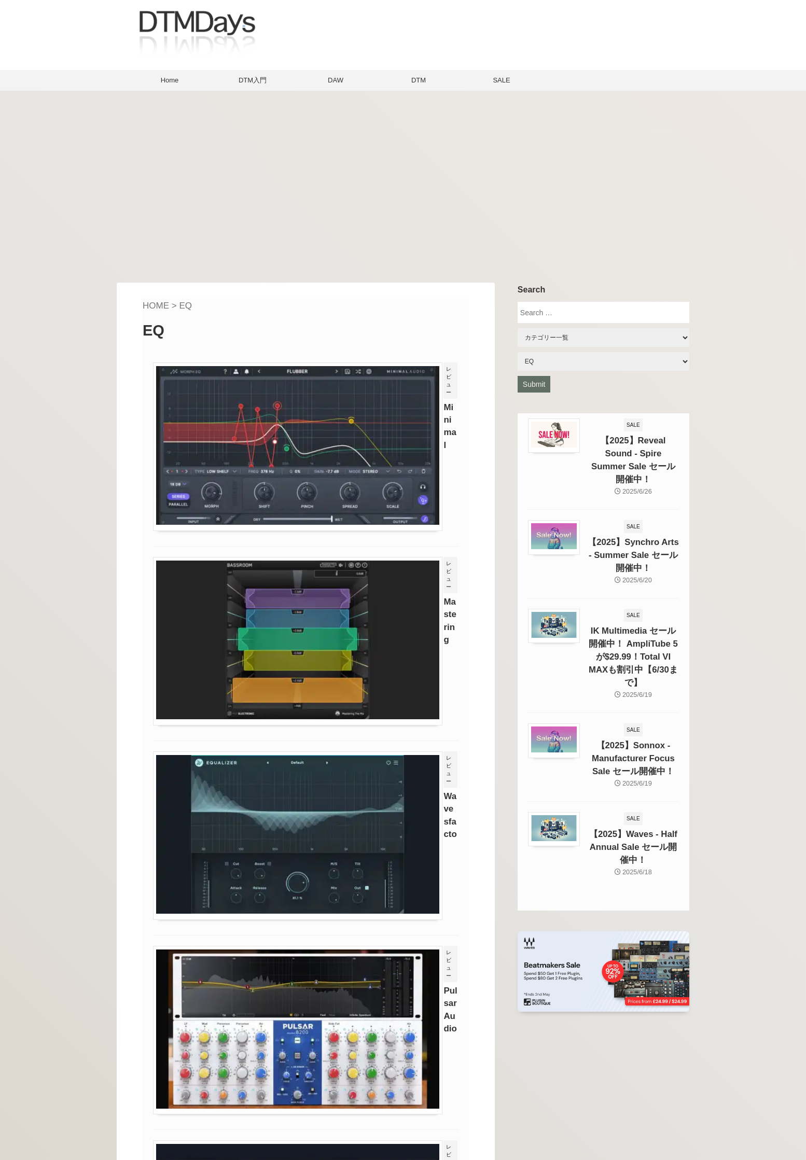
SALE (501, 80)
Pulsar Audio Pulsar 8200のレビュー (374, 711)
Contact (327, 1111)
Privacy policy (339, 1126)
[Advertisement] (403, 184)
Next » (353, 959)
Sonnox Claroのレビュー (351, 820)
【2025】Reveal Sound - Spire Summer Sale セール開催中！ (633, 451)
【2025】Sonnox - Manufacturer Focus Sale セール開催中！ (633, 717)
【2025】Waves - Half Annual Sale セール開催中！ (633, 801)
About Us (330, 1095)
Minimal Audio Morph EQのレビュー (374, 384)
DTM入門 (253, 80)
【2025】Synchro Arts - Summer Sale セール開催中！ (633, 536)
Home (170, 80)
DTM (418, 80)
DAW (335, 80)
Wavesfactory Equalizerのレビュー (371, 602)
